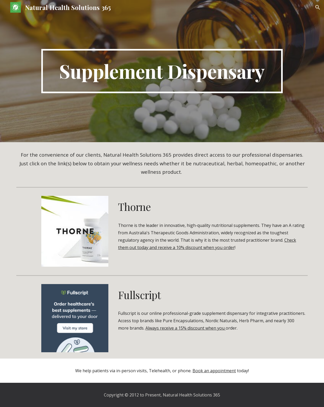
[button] (317, 7)
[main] (162, 71)
